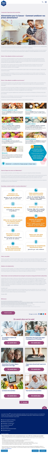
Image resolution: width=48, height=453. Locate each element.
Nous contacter (5, 426)
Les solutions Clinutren (7, 425)
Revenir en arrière (8, 312)
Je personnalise (4, 450)
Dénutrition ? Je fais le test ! (8, 423)
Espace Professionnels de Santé (9, 428)
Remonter (44, 408)
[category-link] (24, 12)
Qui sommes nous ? (6, 430)
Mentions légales (5, 433)
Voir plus (25, 402)
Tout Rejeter (43, 450)
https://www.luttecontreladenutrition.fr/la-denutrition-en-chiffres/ (11, 301)
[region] (24, 443)
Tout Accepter (35, 450)
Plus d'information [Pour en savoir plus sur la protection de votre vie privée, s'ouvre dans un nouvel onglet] (8, 448)
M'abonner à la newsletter (8, 421)
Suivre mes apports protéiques (8, 419)
